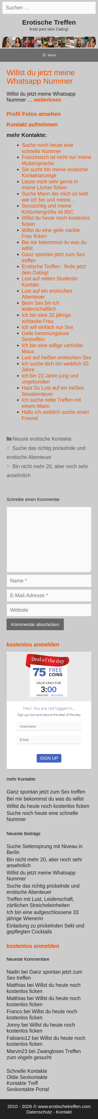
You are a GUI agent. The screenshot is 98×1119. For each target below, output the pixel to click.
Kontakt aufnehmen (32, 124)
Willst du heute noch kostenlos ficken (42, 1014)
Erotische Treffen (49, 22)
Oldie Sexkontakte (27, 1077)
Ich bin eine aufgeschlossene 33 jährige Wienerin (43, 915)
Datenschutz (39, 1111)
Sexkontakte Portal (28, 1089)
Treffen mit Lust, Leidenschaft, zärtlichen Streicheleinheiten (40, 902)
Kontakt (64, 1111)
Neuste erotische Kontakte (42, 439)
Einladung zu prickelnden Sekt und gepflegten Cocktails (45, 929)
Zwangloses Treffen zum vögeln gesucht (44, 1054)
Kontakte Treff (22, 1083)
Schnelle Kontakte (27, 1071)
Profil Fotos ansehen (34, 114)
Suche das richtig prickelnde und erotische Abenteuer (43, 889)
